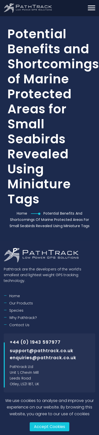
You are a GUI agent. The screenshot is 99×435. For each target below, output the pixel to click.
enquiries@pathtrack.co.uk (43, 358)
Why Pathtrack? (23, 317)
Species (16, 310)
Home (22, 213)
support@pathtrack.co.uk (41, 351)
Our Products (21, 303)
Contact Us (19, 324)
